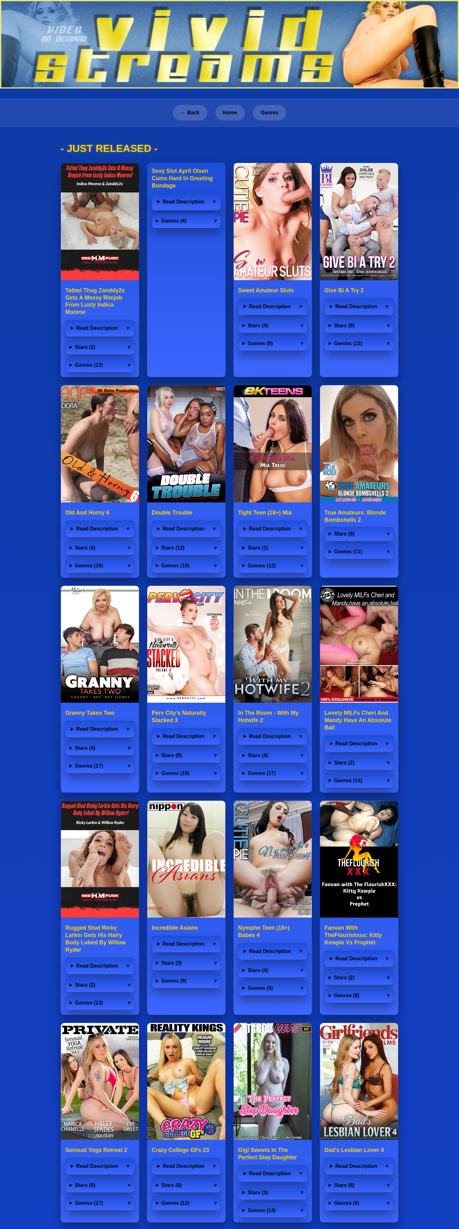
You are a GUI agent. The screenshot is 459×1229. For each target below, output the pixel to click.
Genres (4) (173, 221)
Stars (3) (171, 963)
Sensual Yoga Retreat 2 (96, 1150)
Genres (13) (89, 365)
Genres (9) (260, 343)
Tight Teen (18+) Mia (265, 512)
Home (230, 112)
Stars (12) (173, 548)
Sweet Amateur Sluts (266, 290)
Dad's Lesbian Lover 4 (354, 1150)
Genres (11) (348, 551)
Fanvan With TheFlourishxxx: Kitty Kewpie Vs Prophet (353, 935)
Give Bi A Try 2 (344, 290)
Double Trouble (172, 512)
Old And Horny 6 (87, 512)
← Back (190, 112)
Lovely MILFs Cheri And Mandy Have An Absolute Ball (357, 720)
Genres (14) (348, 780)
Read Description (97, 328)
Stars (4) (258, 325)
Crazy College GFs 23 (180, 1150)
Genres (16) (89, 565)
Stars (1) (258, 548)
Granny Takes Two (89, 713)
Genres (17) (89, 766)
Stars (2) (85, 347)
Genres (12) (262, 565)
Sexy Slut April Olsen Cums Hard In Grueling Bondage (182, 178)
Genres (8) (346, 995)
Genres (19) (175, 565)
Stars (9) (344, 325)
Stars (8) (85, 1185)
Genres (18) (175, 773)
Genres (269, 112)
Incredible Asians (175, 928)
